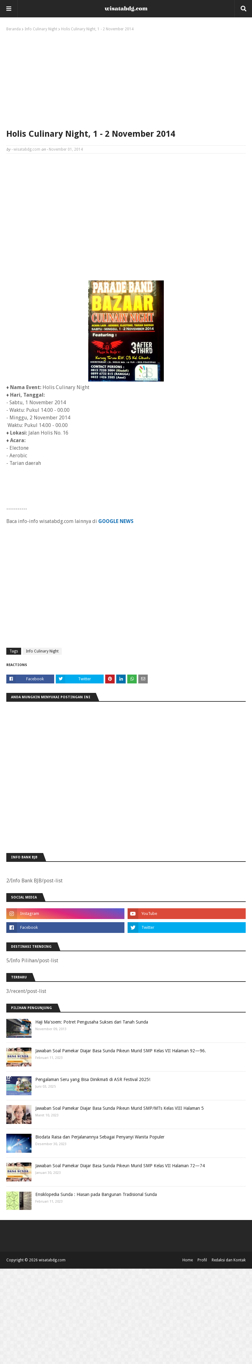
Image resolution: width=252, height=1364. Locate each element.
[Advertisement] (126, 78)
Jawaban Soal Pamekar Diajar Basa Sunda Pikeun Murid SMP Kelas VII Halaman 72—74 (120, 1165)
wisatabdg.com (27, 149)
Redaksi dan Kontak (229, 1260)
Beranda (13, 29)
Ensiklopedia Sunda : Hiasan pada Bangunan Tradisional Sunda (96, 1194)
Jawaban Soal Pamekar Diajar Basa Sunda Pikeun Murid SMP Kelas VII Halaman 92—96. (120, 1050)
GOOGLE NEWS (116, 521)
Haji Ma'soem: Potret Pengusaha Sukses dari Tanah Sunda (91, 1022)
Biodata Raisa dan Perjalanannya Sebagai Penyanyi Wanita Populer (99, 1136)
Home (187, 1260)
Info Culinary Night (41, 29)
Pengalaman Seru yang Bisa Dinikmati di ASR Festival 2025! (92, 1079)
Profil (202, 1260)
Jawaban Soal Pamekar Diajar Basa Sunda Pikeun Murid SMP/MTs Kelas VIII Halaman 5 (119, 1108)
